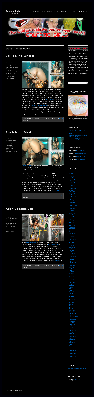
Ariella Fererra (72, 196)
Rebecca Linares (72, 313)
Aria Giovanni (72, 191)
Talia (70, 341)
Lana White (71, 271)
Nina (70, 307)
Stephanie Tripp (72, 338)
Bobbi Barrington (73, 205)
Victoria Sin (71, 355)
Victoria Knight (72, 353)
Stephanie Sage (72, 336)
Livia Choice (71, 279)
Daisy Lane (71, 222)
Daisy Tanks (72, 225)
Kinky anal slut (26, 165)
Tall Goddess (72, 342)
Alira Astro (71, 176)
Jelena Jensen (72, 255)
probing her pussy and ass (39, 105)
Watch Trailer (35, 11)
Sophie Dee (71, 335)
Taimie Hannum (73, 339)
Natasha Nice (72, 299)
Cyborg (70, 219)
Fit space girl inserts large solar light (77, 130)
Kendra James (72, 265)
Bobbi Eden (71, 207)
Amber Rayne (72, 181)
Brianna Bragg (72, 211)
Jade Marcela (72, 247)
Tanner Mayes (72, 344)
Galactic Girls (13, 11)
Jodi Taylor (71, 258)
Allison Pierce (72, 178)
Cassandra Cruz (72, 213)
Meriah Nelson (72, 290)
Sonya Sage (71, 333)
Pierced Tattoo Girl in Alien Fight (76, 138)
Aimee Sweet (72, 173)
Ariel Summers (72, 193)
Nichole (70, 301)
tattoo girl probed (13, 76)
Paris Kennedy (72, 310)
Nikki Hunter (72, 302)
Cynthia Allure (72, 221)
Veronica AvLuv (72, 352)
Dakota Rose (72, 227)
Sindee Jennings (73, 330)
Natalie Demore (72, 296)
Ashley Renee (72, 199)
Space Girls (70, 368)
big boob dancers (53, 244)
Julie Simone (72, 259)
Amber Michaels (73, 179)
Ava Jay (70, 204)
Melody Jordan (72, 288)
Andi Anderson (72, 185)
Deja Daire (71, 231)
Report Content (83, 11)
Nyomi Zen (71, 308)
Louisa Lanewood (73, 282)
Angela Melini (72, 187)
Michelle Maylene (73, 292)
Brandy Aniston (72, 208)
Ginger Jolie (71, 242)
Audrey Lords (72, 202)
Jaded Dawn (71, 250)
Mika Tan (71, 293)
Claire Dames (72, 216)
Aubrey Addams (72, 201)
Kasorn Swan (72, 264)
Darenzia (71, 230)
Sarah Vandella (72, 318)
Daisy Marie (71, 224)
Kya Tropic (71, 267)
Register (49, 11)
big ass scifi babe (10, 140)
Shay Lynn (71, 325)
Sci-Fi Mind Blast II (20, 56)
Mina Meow (71, 295)
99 (69, 171)
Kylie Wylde (71, 268)
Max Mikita (71, 285)
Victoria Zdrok (72, 356)
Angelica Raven (72, 188)
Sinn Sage (71, 332)
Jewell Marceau (72, 256)
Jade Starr (71, 248)
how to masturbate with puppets (10, 147)
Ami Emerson (72, 182)
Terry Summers (72, 347)
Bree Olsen (71, 210)
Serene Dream (72, 322)
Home (43, 11)
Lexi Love (71, 278)
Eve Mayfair (71, 238)
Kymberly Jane (72, 270)
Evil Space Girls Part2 (74, 139)
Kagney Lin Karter (73, 261)
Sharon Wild (72, 324)
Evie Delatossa (72, 239)
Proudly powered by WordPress (20, 390)
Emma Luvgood (72, 235)
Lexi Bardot (71, 276)
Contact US (73, 11)
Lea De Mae (71, 273)
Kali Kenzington (72, 262)
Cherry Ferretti (72, 214)
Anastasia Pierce (73, 184)
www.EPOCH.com (77, 379)
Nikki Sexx (71, 305)
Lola (70, 281)
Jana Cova (71, 251)
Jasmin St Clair (72, 253)
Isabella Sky (71, 245)
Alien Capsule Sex (19, 208)
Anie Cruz (71, 190)
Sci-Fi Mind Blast (18, 132)
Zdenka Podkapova (73, 358)
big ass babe (59, 176)
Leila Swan (71, 275)
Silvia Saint (71, 329)
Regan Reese (72, 315)
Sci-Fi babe (49, 99)
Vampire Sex (83, 368)
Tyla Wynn (71, 349)
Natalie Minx (72, 298)
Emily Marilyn (72, 233)
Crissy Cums (72, 218)
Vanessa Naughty (10, 62)
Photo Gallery (72, 312)
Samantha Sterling (73, 316)
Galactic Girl (72, 241)
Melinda (71, 287)
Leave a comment (10, 78)
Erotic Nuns (76, 368)
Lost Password (64, 11)
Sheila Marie (72, 327)
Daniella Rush (72, 228)
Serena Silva (72, 321)
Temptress (71, 345)
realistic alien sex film (11, 226)
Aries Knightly (72, 198)
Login (56, 11)
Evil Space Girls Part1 (81, 156)
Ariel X (70, 194)
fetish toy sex (9, 64)
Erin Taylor (71, 236)
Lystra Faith (71, 284)
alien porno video (31, 242)
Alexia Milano (72, 174)
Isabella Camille (72, 244)
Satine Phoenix (72, 319)
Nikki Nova (71, 304)
